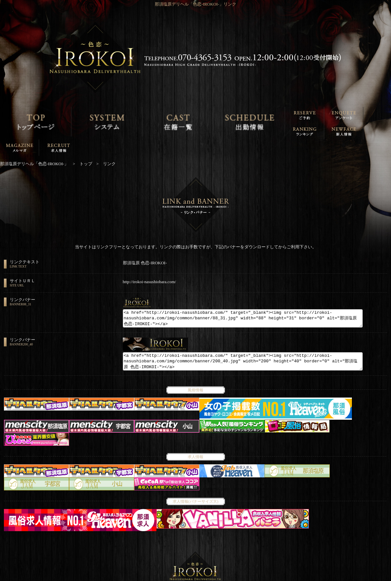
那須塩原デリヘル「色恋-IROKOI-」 (192, 576)
